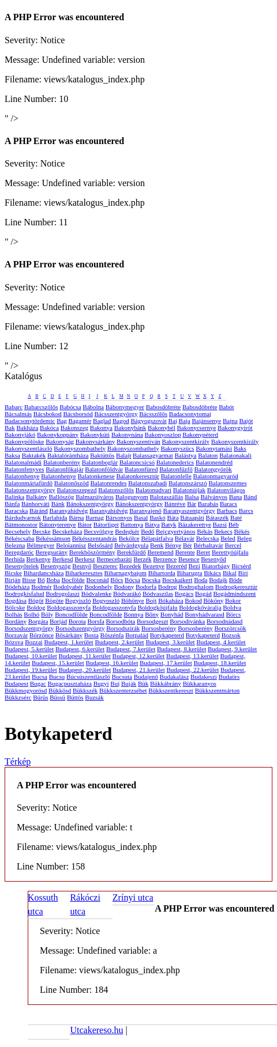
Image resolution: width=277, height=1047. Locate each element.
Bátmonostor (21, 524)
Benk (156, 545)
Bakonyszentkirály (185, 441)
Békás (204, 531)
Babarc (14, 406)
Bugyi (101, 683)
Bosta (91, 635)
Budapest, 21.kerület (139, 669)
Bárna (76, 517)
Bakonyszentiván (138, 441)
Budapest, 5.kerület (29, 648)
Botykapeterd (167, 635)
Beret (203, 552)
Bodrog (167, 586)
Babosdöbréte (163, 406)
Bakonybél (161, 427)
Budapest (16, 683)
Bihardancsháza (44, 572)
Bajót (246, 420)
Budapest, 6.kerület (79, 648)
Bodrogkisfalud (24, 593)
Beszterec (105, 565)
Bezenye (153, 565)
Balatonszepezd (77, 489)
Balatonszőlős (116, 489)
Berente (184, 552)
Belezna (15, 545)
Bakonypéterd (200, 434)
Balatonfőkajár (64, 469)
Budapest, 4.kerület (220, 641)
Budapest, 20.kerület (84, 669)
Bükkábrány (165, 683)
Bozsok (231, 635)
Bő (41, 579)
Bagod (121, 420)
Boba (52, 579)
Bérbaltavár (208, 545)
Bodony (124, 586)
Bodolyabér (68, 586)
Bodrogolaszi (63, 593)
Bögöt (36, 600)
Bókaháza (170, 600)
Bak (10, 427)
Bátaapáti (192, 517)
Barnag (94, 517)
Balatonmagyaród (215, 476)
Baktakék (34, 455)
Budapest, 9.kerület (232, 648)
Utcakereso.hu (96, 1030)
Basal (141, 517)
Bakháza (27, 427)
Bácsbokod (47, 413)
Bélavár (184, 538)
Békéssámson (53, 538)
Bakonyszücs (177, 448)
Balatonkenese (95, 476)
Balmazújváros (95, 496)
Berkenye (39, 558)
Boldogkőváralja (200, 607)
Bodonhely (98, 586)
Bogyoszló (105, 600)
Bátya (152, 524)
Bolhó (31, 614)
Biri (243, 572)
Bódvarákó (127, 593)
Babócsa (70, 406)
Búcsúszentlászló (88, 676)
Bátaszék (217, 517)
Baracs (228, 503)
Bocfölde (72, 579)
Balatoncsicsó (137, 462)
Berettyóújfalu (230, 552)
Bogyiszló (78, 600)
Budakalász (174, 676)
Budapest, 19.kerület (31, 669)
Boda (200, 579)
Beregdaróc (19, 552)
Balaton (208, 455)
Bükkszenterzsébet (123, 690)
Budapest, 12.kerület (139, 655)
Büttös (75, 697)
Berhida (15, 558)
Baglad (102, 420)
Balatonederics (175, 462)
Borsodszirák (123, 628)
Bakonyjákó (20, 434)
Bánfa (12, 503)
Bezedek (130, 565)
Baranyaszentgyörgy (189, 510)
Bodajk (218, 579)
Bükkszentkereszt (170, 690)
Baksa (12, 455)
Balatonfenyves (24, 469)
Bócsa (132, 579)
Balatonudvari (153, 489)
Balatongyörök (212, 469)
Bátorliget (106, 524)
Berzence (165, 558)
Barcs (246, 510)
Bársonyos (119, 517)
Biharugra (189, 572)
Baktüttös (102, 455)
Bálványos (213, 496)
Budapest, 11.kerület (84, 655)
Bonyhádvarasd (204, 614)
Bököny (213, 600)
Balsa (192, 496)
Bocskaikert (177, 579)
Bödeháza (17, 586)
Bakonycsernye (196, 427)
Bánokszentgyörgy (90, 503)
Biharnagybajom (125, 572)
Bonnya (133, 614)
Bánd (250, 496)
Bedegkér (127, 531)
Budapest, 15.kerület (58, 662)
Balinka (14, 496)
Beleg (244, 538)
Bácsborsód (77, 413)
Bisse (29, 579)
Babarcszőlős (41, 406)
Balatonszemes (227, 482)
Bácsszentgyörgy (116, 413)
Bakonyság (60, 441)
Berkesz (84, 558)
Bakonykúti (95, 434)
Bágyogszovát (148, 420)
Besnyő (81, 565)
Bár (191, 503)
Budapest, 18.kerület (220, 662)
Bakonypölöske (24, 441)
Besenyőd (213, 558)
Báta (172, 517)
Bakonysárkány (95, 441)
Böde (235, 579)
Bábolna (93, 406)
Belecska (207, 538)
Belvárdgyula (131, 545)
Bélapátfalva (157, 538)
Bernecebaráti (114, 558)
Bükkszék (85, 690)
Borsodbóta (121, 621)
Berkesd (62, 558)
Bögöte (54, 600)
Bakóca (49, 427)
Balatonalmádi (23, 462)
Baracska (16, 510)
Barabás (208, 503)
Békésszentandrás (94, 538)
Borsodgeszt (152, 621)
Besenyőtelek (22, 565)
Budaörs (229, 676)
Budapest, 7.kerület (130, 648)
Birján (13, 579)
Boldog (36, 607)
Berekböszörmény (92, 552)
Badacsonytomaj (190, 413)
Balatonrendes (108, 482)
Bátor (85, 524)
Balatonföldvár (104, 469)
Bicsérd (241, 565)
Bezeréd (176, 565)
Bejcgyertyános (175, 531)
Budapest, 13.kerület (192, 655)
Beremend (160, 552)
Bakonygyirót (235, 427)
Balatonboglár (100, 462)
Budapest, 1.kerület (68, 641)
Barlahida (55, 517)
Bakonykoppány (57, 434)
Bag (62, 420)
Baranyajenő (145, 510)
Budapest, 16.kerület (112, 662)
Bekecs (223, 531)
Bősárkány (69, 635)
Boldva (232, 607)
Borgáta (38, 621)
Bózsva (14, 641)
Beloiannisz (71, 545)
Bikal (230, 572)
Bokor (233, 600)
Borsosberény (159, 628)
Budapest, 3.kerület (169, 641)
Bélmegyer (40, 545)
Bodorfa (146, 586)
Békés (241, 531)
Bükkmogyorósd (26, 690)
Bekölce (129, 538)
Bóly (47, 614)
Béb (234, 524)
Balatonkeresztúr (137, 476)
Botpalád (136, 635)
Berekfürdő (131, 552)
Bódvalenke (96, 593)
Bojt (151, 600)
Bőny (152, 614)
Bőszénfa (112, 635)
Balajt (123, 455)
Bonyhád (172, 614)
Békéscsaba (19, 538)
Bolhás (14, 614)
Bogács (184, 593)
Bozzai (34, 641)
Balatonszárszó (188, 482)
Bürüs (40, 697)
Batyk (168, 524)
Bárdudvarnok (23, 517)
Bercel (233, 545)
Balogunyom (131, 496)
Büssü (57, 697)
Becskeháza (67, 531)
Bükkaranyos (199, 683)
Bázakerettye (194, 524)
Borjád (58, 621)
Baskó (157, 517)
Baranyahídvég (108, 510)
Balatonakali (235, 455)
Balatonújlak (189, 489)
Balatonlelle (176, 476)
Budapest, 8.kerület (181, 648)
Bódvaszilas (158, 593)
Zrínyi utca (133, 897)
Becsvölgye (98, 531)
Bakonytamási (214, 448)
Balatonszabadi (147, 482)
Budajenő (146, 676)
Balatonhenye (22, 476)
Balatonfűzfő (175, 469)
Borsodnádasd (224, 621)
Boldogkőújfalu (157, 607)
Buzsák (94, 697)
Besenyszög (55, 565)
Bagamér (80, 420)
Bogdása (16, 600)
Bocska (151, 579)
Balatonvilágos (226, 489)
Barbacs (227, 510)
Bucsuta (121, 676)
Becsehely (18, 531)
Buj (114, 683)
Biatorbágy (216, 565)
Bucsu (57, 676)
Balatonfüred (141, 469)
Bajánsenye (207, 420)
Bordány (16, 621)
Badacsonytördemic (30, 420)
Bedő (147, 531)
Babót (226, 406)
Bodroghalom (196, 586)
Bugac (38, 683)
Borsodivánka (187, 621)
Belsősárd (100, 545)
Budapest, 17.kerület (166, 662)
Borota (77, 621)
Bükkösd (59, 690)
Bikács (212, 572)
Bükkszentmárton (217, 690)
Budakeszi (203, 676)
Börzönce (41, 635)
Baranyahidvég (69, 510)
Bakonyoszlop (163, 434)
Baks (240, 448)
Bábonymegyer (125, 406)
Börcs (233, 614)
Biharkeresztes (84, 572)
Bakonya (101, 427)
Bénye (173, 545)
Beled (227, 538)
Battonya (131, 524)
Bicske (13, 572)
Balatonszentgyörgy (30, 489)
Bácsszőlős (153, 413)
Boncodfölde (71, 614)
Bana (235, 496)
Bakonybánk (130, 427)
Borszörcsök (230, 628)
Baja (184, 420)
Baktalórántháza (67, 455)
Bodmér (41, 586)
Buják (128, 683)
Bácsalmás (18, 413)
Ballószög (61, 496)
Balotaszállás (166, 496)
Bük (143, 683)
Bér (187, 545)
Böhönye (132, 600)
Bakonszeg (74, 427)
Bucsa (39, 676)
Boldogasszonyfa (69, 607)
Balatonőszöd (71, 482)
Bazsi (220, 524)
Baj (173, 420)
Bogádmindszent (234, 593)
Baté (236, 517)
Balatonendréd (214, 462)
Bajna (230, 420)
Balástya (186, 455)
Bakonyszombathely (80, 448)
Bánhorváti (35, 503)
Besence (189, 558)
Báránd (38, 510)
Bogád (203, 593)
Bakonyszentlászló (28, 448)
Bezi (194, 565)
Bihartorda (161, 572)
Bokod (193, 600)
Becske (41, 531)
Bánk (58, 503)
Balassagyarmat (153, 455)
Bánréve (175, 503)
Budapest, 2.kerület (119, 641)
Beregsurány (51, 552)
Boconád (98, 579)
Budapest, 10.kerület (31, 655)
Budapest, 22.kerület (192, 669)
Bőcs (116, 579)
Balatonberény (61, 462)
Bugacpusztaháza (70, 683)
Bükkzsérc (18, 697)
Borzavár (16, 635)
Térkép (18, 761)
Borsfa (95, 621)
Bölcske (15, 607)
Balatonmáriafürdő (29, 482)
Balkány (36, 496)
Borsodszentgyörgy (29, 628)
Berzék (142, 558)
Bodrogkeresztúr (236, 586)
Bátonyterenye (57, 524)
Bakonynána (127, 434)
